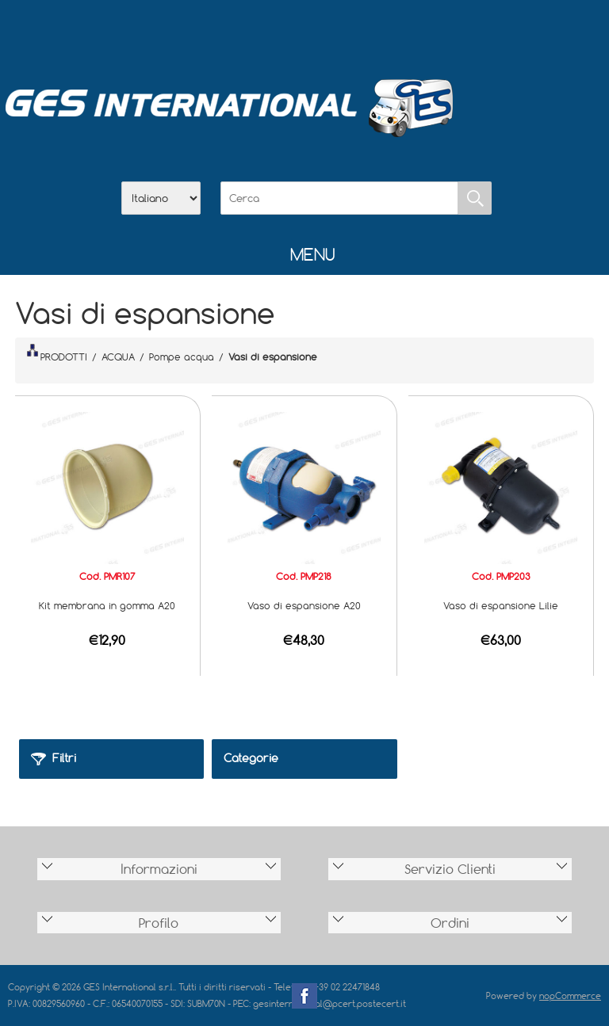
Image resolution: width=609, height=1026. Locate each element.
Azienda (263, 32)
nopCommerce (570, 995)
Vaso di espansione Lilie (500, 605)
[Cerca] (339, 198)
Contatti (345, 32)
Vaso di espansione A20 (304, 605)
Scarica (304, 32)
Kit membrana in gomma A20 (107, 605)
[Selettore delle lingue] (161, 198)
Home (222, 32)
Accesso (387, 32)
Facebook (304, 996)
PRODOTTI (57, 353)
